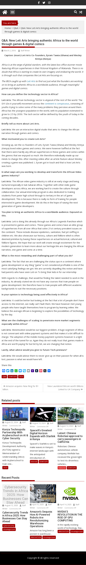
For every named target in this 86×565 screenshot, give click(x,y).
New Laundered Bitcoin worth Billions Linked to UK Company (65, 388)
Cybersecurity (8, 525)
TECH (21, 376)
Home (8, 28)
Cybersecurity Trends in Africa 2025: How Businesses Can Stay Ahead (15, 495)
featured (61, 468)
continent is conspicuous (57, 103)
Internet (34, 461)
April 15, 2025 (37, 504)
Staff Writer (24, 50)
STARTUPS (13, 376)
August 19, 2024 (38, 423)
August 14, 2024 (66, 426)
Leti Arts (31, 81)
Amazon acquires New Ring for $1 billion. (20, 388)
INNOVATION (36, 537)
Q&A (15, 28)
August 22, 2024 (10, 422)
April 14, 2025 (65, 504)
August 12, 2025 (10, 505)
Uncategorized (9, 529)
